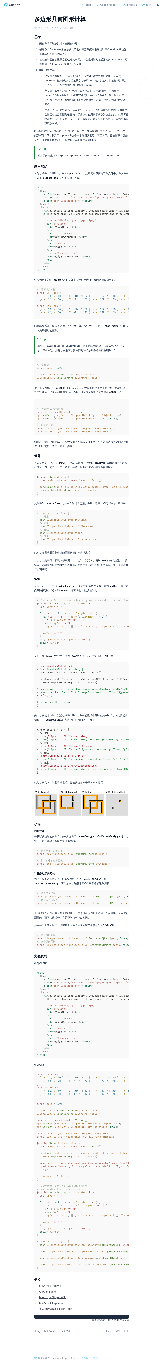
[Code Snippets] (104, 5)
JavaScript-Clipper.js (51, 1303)
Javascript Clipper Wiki (52, 1297)
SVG (140, 40)
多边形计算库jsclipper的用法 (55, 1309)
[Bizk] (146, 5)
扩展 (140, 45)
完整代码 (142, 60)
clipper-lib (66, 135)
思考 (140, 25)
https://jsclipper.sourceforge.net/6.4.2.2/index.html (89, 155)
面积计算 (147, 50)
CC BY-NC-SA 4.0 (90, 1358)
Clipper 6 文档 (47, 1292)
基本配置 (142, 30)
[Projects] (128, 5)
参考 (140, 65)
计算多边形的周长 (151, 55)
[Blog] (83, 5)
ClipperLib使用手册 (50, 1286)
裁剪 (140, 35)
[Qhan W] (35, 1358)
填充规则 (103, 392)
